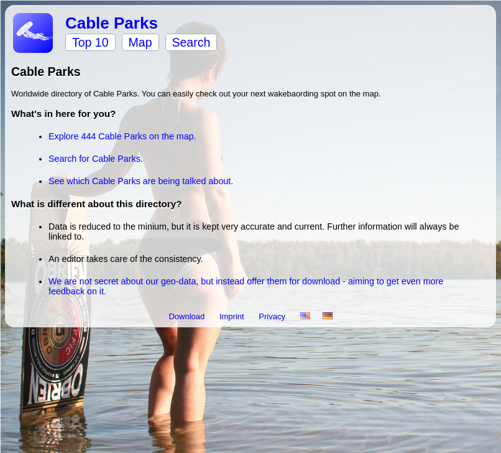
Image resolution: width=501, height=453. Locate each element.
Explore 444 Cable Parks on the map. (122, 136)
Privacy (273, 316)
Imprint (232, 316)
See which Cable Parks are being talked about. (140, 181)
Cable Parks (111, 23)
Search (191, 42)
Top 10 (90, 42)
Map (140, 42)
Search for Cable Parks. (95, 159)
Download (187, 316)
